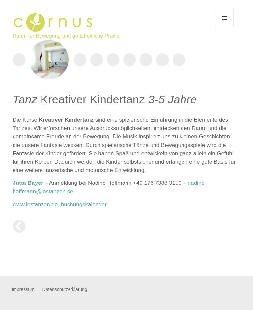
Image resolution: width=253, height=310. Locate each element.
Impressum (23, 289)
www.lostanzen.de (35, 204)
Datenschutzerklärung (64, 289)
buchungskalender (84, 204)
